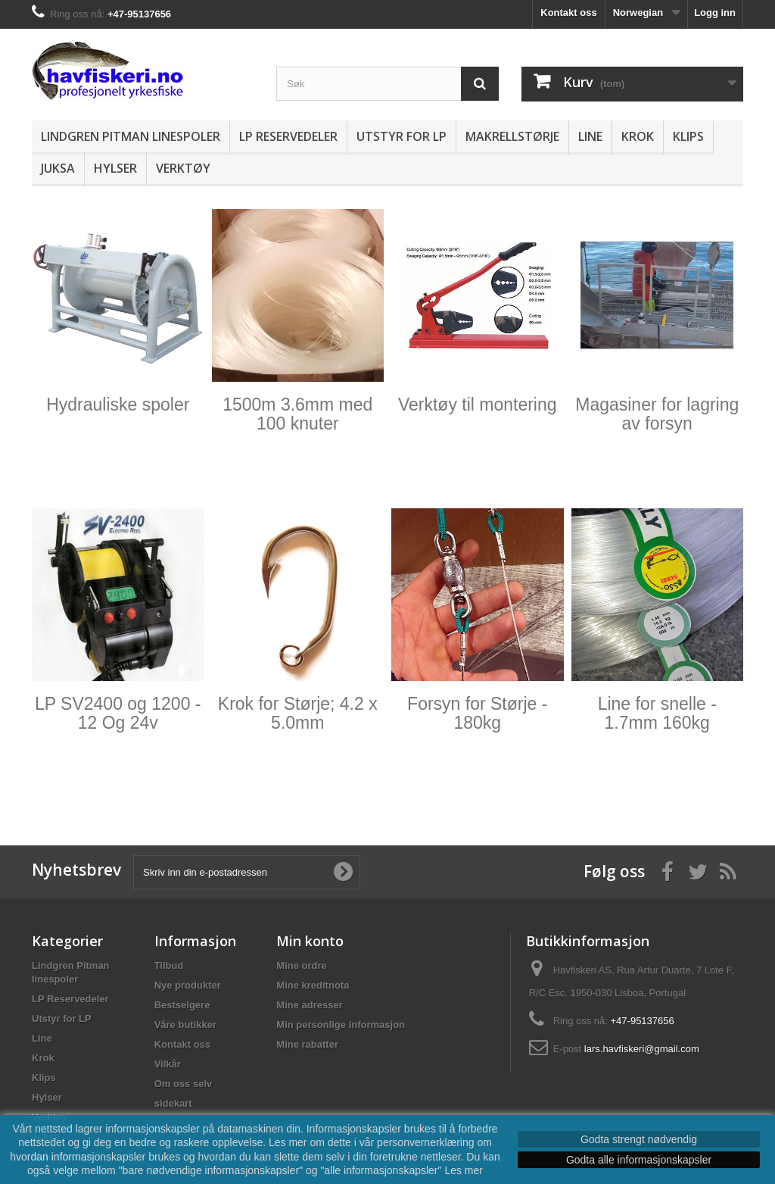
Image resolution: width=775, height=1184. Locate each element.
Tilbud (169, 965)
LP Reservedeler (288, 136)
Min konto (310, 941)
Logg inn (715, 12)
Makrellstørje (512, 136)
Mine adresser (309, 1005)
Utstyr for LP (401, 136)
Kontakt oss (568, 12)
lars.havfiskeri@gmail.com (641, 1048)
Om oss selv (183, 1083)
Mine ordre (301, 965)
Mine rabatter (307, 1044)
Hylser (115, 168)
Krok (637, 136)
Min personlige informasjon (340, 1024)
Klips (688, 136)
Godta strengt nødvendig (638, 1139)
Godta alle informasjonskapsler (638, 1160)
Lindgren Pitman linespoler (130, 136)
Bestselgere (182, 1005)
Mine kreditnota (312, 985)
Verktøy (183, 168)
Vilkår (167, 1064)
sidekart (173, 1103)
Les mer (463, 1170)
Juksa (58, 168)
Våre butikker (185, 1024)
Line (590, 136)
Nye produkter (187, 985)
